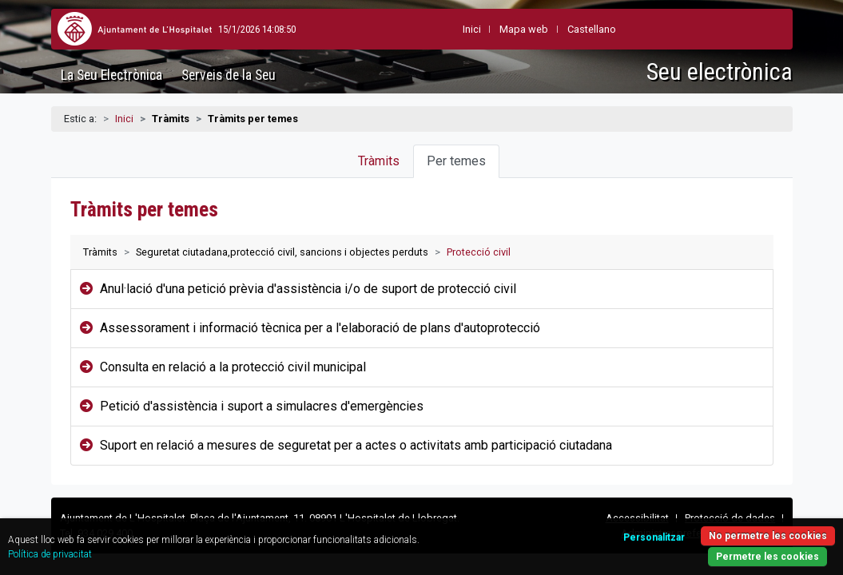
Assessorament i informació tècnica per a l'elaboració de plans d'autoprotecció (320, 327)
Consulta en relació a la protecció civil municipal (233, 367)
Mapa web (485, 29)
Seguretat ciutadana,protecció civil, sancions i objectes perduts (282, 252)
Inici (124, 119)
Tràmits (379, 161)
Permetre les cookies (721, 547)
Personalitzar (598, 527)
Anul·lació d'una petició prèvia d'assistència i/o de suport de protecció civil (308, 288)
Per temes (456, 161)
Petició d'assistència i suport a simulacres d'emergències (261, 406)
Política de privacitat (152, 545)
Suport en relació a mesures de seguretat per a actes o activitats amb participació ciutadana (356, 445)
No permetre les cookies (721, 525)
